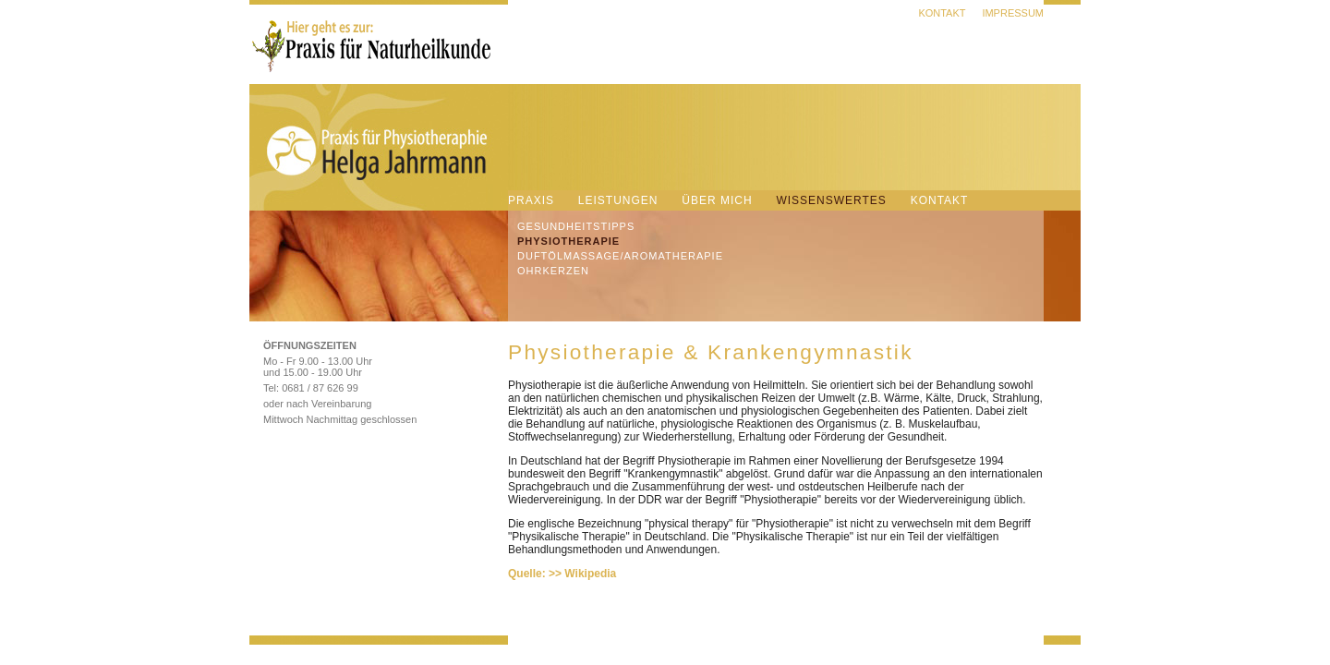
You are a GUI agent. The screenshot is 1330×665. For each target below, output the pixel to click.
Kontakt (941, 12)
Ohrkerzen (553, 270)
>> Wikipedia (582, 573)
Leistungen (618, 200)
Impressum (1013, 12)
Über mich (717, 200)
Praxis (531, 200)
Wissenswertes (831, 200)
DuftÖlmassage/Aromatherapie (620, 255)
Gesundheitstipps (576, 226)
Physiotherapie (568, 241)
